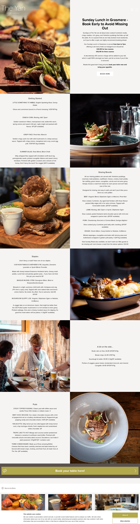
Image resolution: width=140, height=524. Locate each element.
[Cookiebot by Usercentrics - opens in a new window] (11, 520)
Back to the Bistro (8, 488)
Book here (105, 73)
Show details (94, 520)
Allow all (125, 502)
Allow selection (125, 508)
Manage (125, 513)
